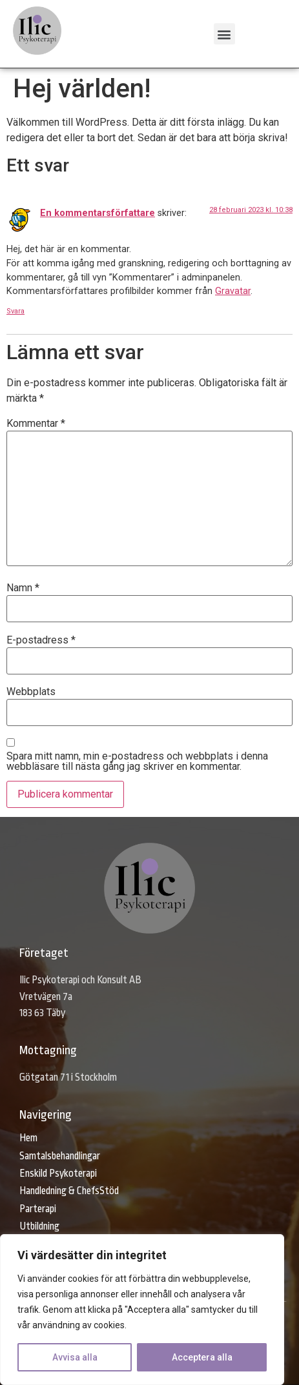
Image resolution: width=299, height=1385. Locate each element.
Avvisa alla (75, 1357)
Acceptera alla (202, 1357)
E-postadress (41, 640)
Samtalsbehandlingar (59, 1156)
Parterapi (37, 1209)
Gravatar (233, 291)
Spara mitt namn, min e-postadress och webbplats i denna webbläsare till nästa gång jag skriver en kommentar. (137, 761)
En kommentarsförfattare (97, 213)
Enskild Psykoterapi (58, 1173)
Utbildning (39, 1226)
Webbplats (31, 692)
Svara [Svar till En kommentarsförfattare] (15, 311)
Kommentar (35, 423)
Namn (22, 588)
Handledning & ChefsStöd (69, 1191)
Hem (28, 1138)
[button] (224, 33)
